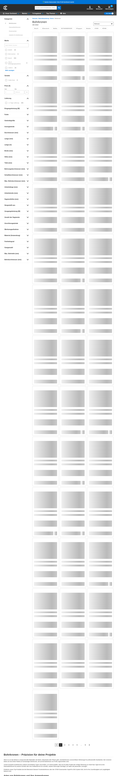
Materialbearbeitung (44, 18)
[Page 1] (60, 745)
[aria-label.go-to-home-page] (5, 9)
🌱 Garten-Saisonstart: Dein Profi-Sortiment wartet (58, 2)
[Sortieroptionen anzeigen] (112, 24)
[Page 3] (69, 745)
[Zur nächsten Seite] (89, 745)
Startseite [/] (34, 18)
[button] (90, 8)
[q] (46, 8)
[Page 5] (77, 745)
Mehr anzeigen (9, 70)
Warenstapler (109, 8)
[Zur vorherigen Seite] (56, 745)
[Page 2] (64, 745)
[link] (16, 19)
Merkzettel (99, 8)
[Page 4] (73, 745)
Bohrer (52, 18)
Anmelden (90, 8)
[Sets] (63, 13)
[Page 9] (85, 745)
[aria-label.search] (59, 8)
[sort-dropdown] (103, 24)
